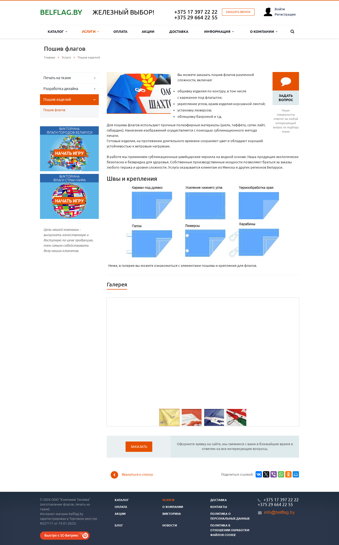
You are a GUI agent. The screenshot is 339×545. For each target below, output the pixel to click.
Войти (280, 9)
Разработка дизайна (60, 89)
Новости (169, 525)
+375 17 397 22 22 (195, 12)
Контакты (218, 506)
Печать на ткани (57, 78)
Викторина (171, 513)
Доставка (178, 31)
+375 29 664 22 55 (195, 17)
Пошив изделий (57, 99)
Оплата (120, 31)
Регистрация (285, 14)
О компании (263, 32)
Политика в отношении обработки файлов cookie (229, 530)
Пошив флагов (54, 110)
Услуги (90, 32)
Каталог (57, 32)
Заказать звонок (238, 12)
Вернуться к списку (132, 475)
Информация (219, 32)
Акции (148, 31)
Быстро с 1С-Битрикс (61, 535)
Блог (119, 525)
